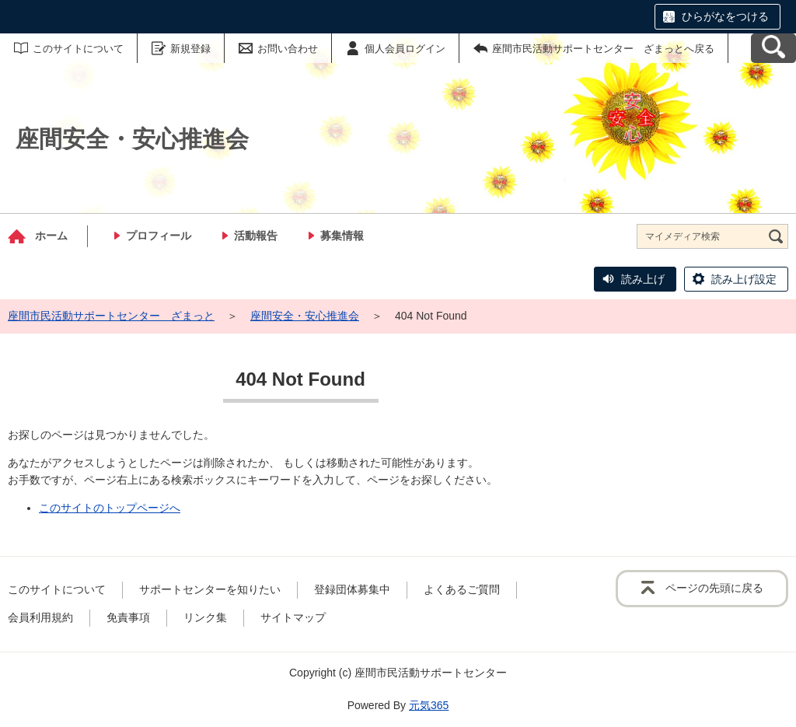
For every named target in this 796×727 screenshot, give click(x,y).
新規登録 (190, 48)
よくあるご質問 (462, 589)
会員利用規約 (40, 617)
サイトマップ (293, 617)
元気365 (429, 705)
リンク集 (205, 617)
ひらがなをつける (725, 16)
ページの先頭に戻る (714, 588)
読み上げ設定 (744, 279)
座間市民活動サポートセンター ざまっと (111, 315)
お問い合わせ (287, 48)
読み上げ (643, 279)
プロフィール (158, 235)
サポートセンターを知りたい (210, 589)
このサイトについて (78, 48)
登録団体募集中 (352, 589)
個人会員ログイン (405, 48)
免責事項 (128, 617)
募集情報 (342, 235)
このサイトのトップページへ (109, 508)
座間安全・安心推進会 (304, 315)
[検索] (775, 236)
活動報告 (256, 235)
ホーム (51, 235)
